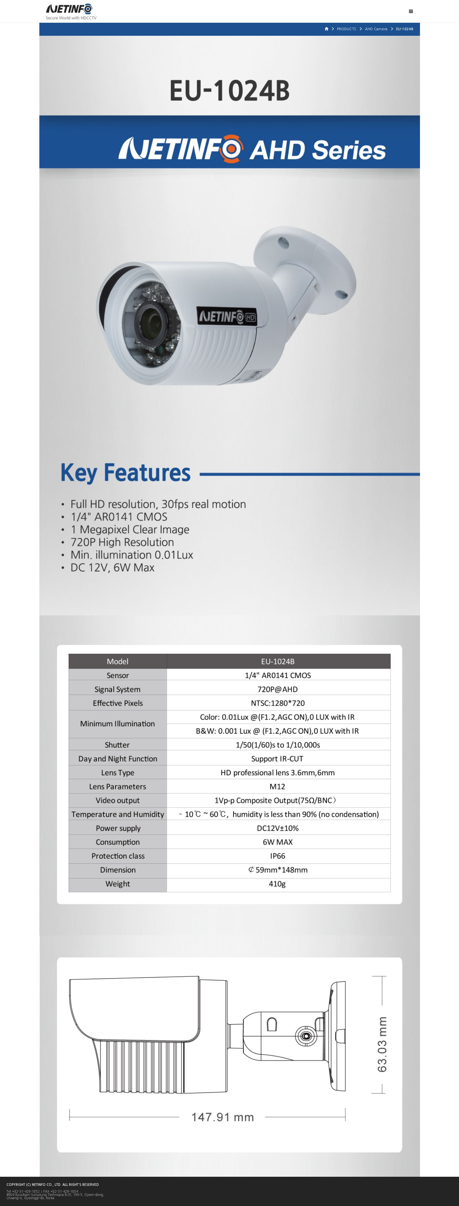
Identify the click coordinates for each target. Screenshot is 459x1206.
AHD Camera (376, 29)
